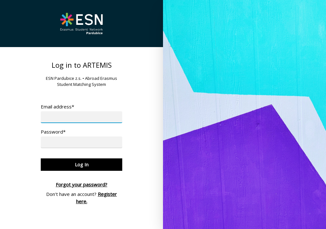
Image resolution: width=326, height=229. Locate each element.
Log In (82, 164)
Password (53, 131)
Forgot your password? (81, 184)
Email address (57, 106)
